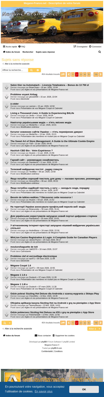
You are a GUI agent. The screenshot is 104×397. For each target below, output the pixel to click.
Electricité (25, 99)
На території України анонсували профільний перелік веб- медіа (47, 206)
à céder (14, 103)
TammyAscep (35, 305)
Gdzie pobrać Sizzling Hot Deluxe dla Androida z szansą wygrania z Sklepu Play (54, 293)
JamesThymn (35, 240)
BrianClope (34, 87)
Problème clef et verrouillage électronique (33, 256)
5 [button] (88, 74)
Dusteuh (32, 277)
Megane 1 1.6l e (19, 284)
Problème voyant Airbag (23, 94)
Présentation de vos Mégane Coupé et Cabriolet (41, 108)
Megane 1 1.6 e (18, 275)
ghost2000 (33, 97)
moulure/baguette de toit (24, 246)
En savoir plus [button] (44, 391)
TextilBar (33, 172)
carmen (32, 106)
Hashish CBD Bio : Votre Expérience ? (31, 150)
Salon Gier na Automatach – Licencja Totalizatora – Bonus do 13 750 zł (49, 85)
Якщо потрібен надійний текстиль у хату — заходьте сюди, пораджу (49, 188)
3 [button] (80, 74)
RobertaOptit (34, 315)
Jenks (31, 115)
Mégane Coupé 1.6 (20, 265)
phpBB (44, 342)
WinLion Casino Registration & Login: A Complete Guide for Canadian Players (53, 237)
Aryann (32, 153)
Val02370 (33, 249)
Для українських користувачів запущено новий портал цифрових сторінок (53, 216)
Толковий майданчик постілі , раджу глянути (36, 169)
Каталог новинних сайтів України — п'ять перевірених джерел (46, 132)
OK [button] (84, 389)
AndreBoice (34, 230)
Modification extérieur (30, 127)
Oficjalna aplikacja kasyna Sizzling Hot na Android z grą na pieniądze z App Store (55, 303)
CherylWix (33, 296)
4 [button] (84, 74)
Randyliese (34, 218)
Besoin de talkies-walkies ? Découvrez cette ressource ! (41, 197)
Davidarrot (33, 162)
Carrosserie (26, 251)
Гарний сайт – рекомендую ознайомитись (34, 160)
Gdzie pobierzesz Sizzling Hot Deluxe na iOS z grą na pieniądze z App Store (52, 312)
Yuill (31, 144)
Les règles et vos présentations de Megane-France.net (44, 89)
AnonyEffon (34, 181)
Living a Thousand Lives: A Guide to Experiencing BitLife (42, 113)
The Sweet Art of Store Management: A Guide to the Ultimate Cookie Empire (52, 141)
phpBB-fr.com (56, 348)
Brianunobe (34, 209)
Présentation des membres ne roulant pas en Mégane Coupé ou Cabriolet (53, 136)
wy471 (32, 258)
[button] (63, 74)
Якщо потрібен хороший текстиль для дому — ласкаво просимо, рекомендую (55, 178)
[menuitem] (21, 47)
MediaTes (33, 125)
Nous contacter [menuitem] (43, 335)
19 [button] (96, 74)
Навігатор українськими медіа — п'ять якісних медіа (40, 122)
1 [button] (73, 74)
